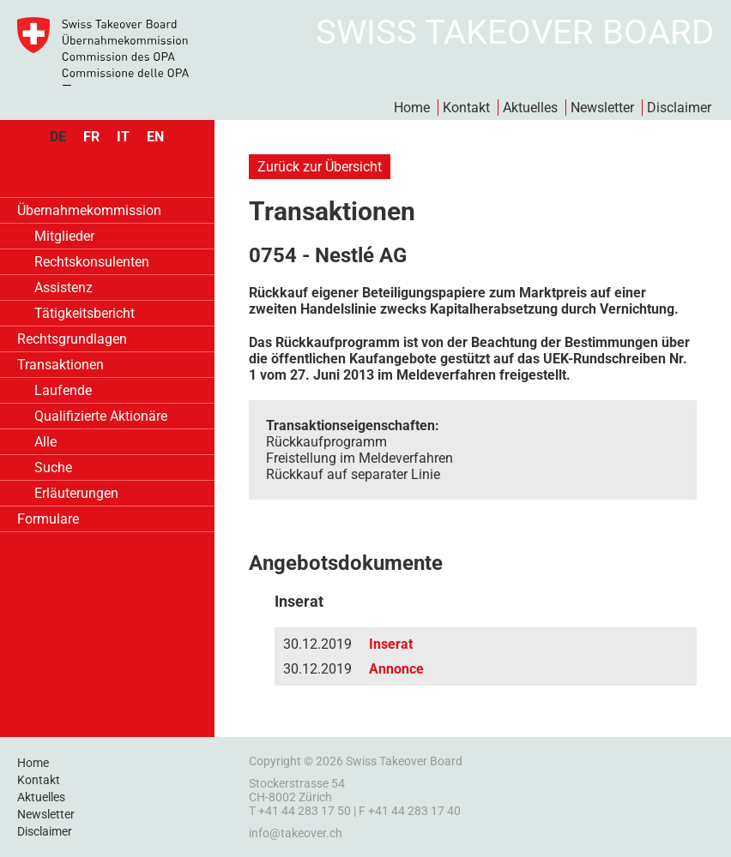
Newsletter (602, 107)
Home (412, 107)
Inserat (391, 644)
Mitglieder (64, 236)
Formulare (48, 519)
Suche (53, 467)
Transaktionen (60, 365)
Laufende (63, 390)
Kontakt (466, 107)
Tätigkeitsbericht (84, 313)
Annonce (396, 669)
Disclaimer (679, 107)
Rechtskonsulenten (91, 262)
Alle (45, 442)
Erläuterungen (76, 493)
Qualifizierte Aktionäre (100, 416)
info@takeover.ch (295, 833)
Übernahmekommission (89, 210)
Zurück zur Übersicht (319, 167)
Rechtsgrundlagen (72, 339)
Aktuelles (530, 107)
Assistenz (63, 287)
